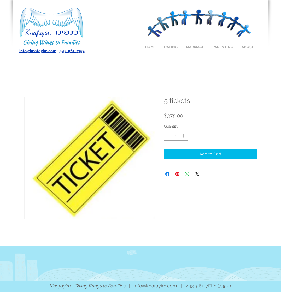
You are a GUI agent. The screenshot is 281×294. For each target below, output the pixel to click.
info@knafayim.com (37, 51)
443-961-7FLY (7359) (208, 286)
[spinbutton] (176, 135)
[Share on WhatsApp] (187, 174)
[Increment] (184, 135)
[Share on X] (197, 174)
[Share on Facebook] (167, 174)
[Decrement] (168, 135)
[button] (171, 44)
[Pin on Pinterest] (177, 174)
